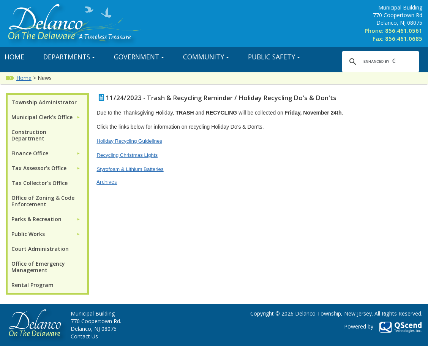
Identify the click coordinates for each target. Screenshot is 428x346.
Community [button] (206, 56)
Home (24, 77)
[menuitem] (46, 117)
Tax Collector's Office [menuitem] (39, 183)
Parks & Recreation (36, 219)
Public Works (28, 234)
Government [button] (139, 56)
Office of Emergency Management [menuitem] (38, 267)
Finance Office (29, 153)
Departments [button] (69, 56)
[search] (379, 61)
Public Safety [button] (274, 56)
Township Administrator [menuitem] (44, 102)
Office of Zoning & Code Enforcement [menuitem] (42, 201)
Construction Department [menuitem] (28, 135)
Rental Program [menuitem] (32, 285)
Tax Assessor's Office (38, 168)
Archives (106, 181)
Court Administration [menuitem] (40, 248)
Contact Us (84, 336)
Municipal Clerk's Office (42, 117)
